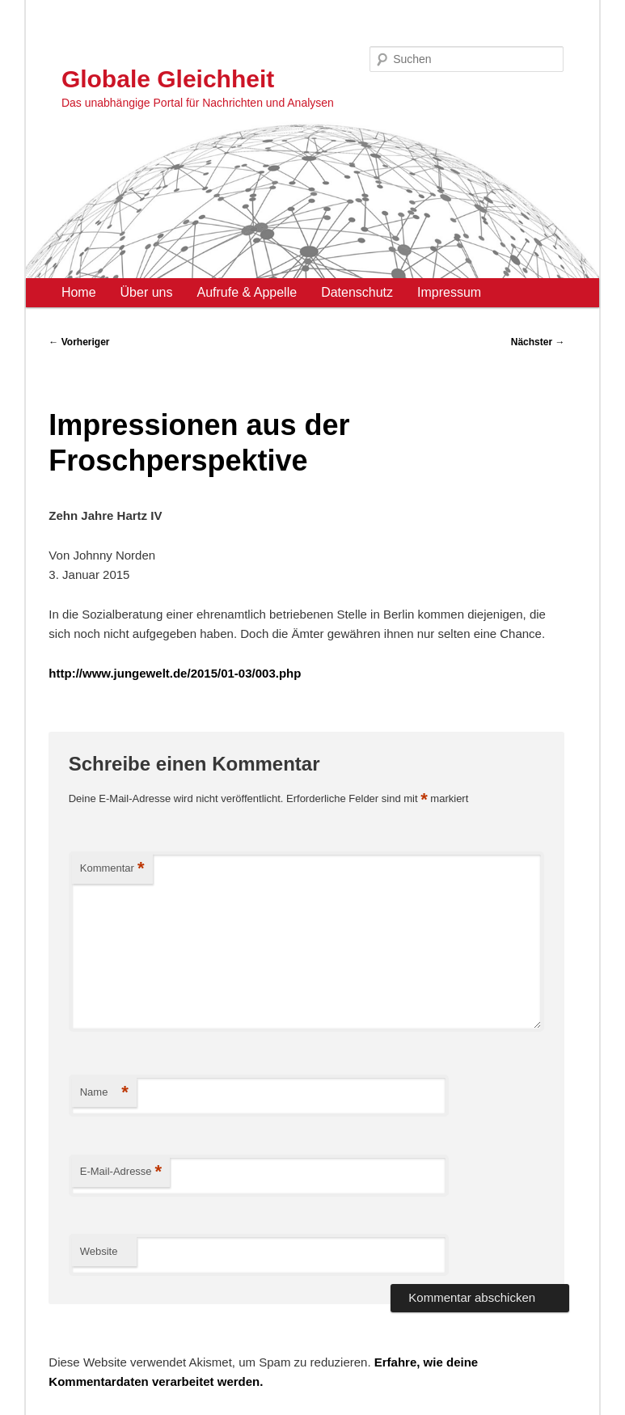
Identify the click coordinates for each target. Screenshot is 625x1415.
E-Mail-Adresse (121, 1172)
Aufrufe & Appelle (246, 292)
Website (99, 1251)
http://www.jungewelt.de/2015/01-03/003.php (175, 673)
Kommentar (112, 869)
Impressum (449, 292)
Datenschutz (357, 292)
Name (104, 1093)
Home (78, 292)
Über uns (146, 292)
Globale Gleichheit (167, 78)
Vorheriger (79, 342)
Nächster (538, 342)
